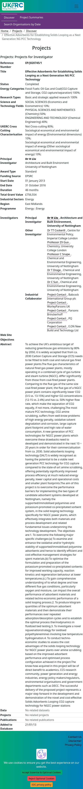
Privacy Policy (73, 745)
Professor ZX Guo (58, 242)
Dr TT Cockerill (56, 230)
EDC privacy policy (41, 784)
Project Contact (57, 294)
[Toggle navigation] (76, 6)
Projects (17, 31)
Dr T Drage (54, 270)
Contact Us (75, 737)
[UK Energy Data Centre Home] (13, 6)
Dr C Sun (53, 282)
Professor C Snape (59, 254)
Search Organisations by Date (22, 24)
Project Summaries (31, 17)
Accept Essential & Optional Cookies (41, 772)
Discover (9, 17)
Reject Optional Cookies (41, 778)
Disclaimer (75, 741)
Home (4, 31)
